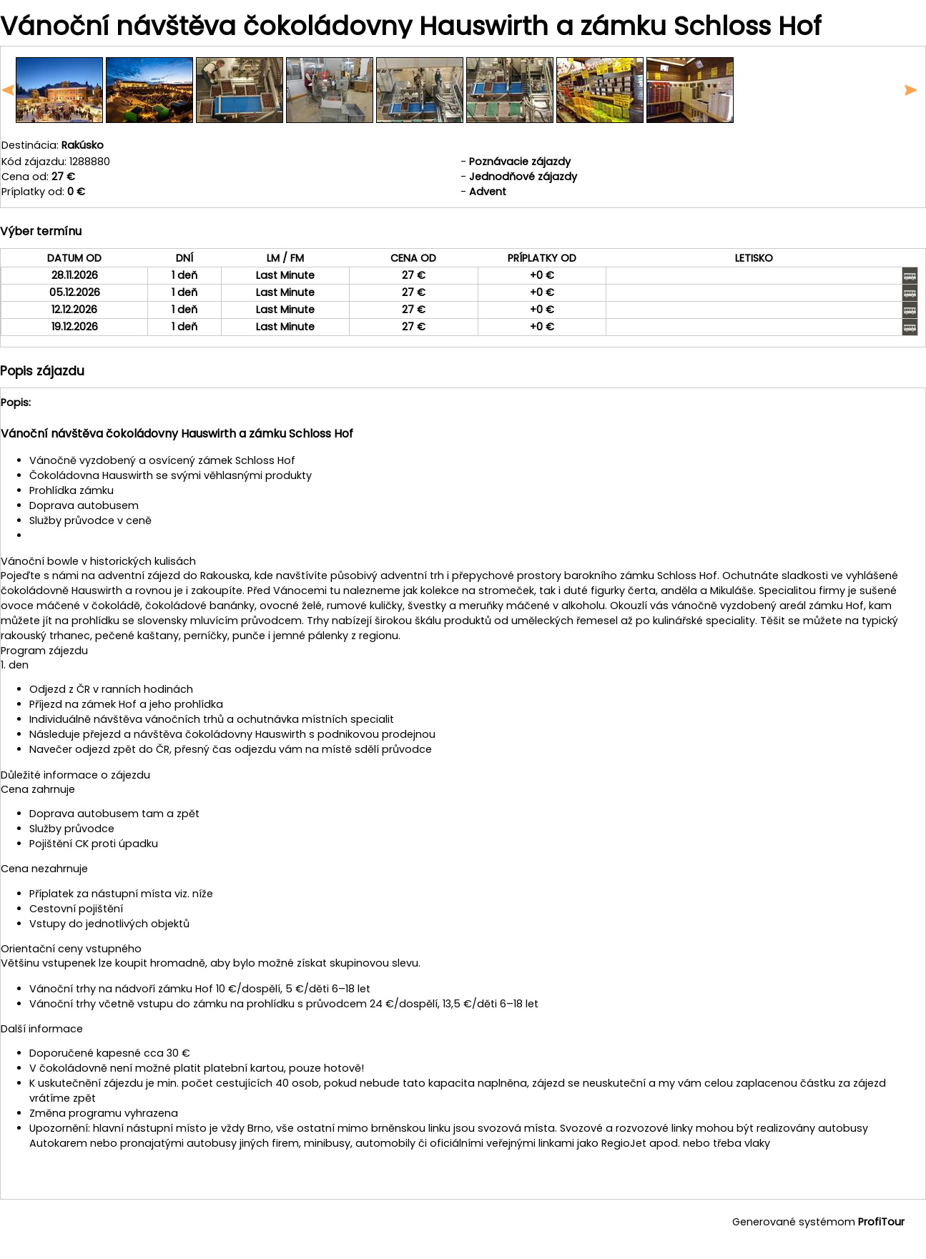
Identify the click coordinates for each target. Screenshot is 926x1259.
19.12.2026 (74, 327)
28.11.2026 (74, 275)
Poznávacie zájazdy (520, 161)
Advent (487, 191)
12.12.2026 (74, 309)
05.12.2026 (74, 292)
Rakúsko (82, 145)
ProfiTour (881, 1222)
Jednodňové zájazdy (523, 176)
